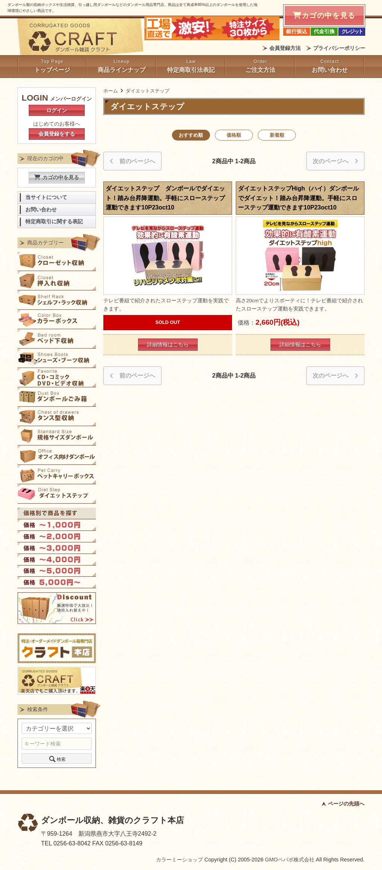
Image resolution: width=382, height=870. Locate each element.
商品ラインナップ (121, 70)
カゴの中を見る (56, 177)
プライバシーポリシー (339, 48)
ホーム (110, 91)
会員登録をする (56, 134)
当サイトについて (46, 197)
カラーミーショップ (179, 860)
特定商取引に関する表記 (54, 221)
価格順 (233, 135)
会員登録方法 (285, 48)
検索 (57, 758)
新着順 (277, 135)
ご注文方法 (260, 70)
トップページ (52, 70)
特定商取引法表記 (191, 70)
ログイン (56, 110)
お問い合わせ (330, 70)
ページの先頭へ (346, 804)
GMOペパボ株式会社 (289, 860)
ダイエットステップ (147, 91)
